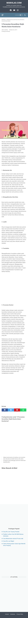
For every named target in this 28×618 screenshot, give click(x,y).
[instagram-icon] (17, 10)
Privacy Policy (20, 614)
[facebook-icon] (10, 10)
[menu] (3, 15)
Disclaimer (12, 614)
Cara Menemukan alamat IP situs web (13, 538)
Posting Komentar (6, 31)
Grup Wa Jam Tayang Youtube (11, 531)
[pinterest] (17, 409)
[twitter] (11, 409)
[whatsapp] (23, 409)
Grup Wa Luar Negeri (8, 541)
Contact (7, 614)
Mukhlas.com (14, 3)
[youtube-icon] (14, 10)
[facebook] (5, 409)
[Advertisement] (14, 76)
